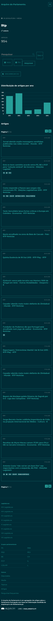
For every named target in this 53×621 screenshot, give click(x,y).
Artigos (4, 589)
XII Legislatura (8, 18)
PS (4, 173)
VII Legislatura (6, 537)
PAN (29, 548)
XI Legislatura (6, 520)
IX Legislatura (6, 529)
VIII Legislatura (7, 533)
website (5, 31)
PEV (29, 552)
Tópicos (4, 585)
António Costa (20, 196)
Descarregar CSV (12, 74)
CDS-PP (12, 196)
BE (6, 173)
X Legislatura (6, 525)
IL (28, 561)
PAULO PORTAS (30, 196)
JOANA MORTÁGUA (23, 474)
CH (28, 557)
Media (19, 18)
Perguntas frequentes (10, 593)
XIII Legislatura (7, 511)
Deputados (5, 576)
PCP (10, 173)
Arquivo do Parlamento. (13, 4)
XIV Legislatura (7, 507)
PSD (7, 196)
